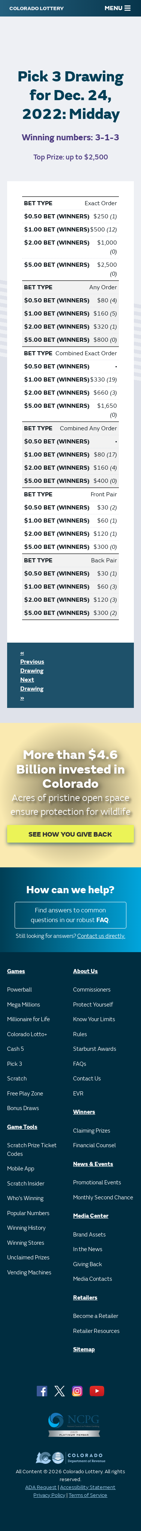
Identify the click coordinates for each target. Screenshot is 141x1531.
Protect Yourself (93, 1004)
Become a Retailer (95, 1316)
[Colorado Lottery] (36, 8)
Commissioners (92, 989)
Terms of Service (88, 1495)
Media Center (90, 1216)
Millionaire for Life (28, 1019)
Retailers (85, 1297)
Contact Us (87, 1078)
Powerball (19, 989)
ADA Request (41, 1487)
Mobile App (20, 1168)
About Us (85, 971)
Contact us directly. (101, 936)
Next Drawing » (32, 689)
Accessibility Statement (88, 1487)
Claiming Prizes (91, 1130)
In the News (87, 1249)
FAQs (79, 1064)
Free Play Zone (25, 1093)
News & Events (93, 1164)
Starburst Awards (94, 1049)
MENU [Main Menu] (117, 8)
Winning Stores (25, 1243)
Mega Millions (23, 1004)
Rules (80, 1034)
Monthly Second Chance (103, 1197)
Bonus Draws (23, 1108)
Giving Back (87, 1264)
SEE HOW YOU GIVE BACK (70, 834)
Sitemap (84, 1349)
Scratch (17, 1078)
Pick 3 (14, 1064)
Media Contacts (92, 1279)
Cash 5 (15, 1049)
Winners (84, 1112)
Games (16, 971)
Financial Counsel (94, 1145)
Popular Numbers (28, 1213)
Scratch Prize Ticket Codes (32, 1150)
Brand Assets (89, 1234)
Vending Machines (29, 1272)
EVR (78, 1093)
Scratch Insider (25, 1183)
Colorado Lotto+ (27, 1034)
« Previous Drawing (32, 662)
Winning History (26, 1228)
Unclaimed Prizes (28, 1257)
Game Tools (22, 1127)
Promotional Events (97, 1182)
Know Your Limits (94, 1019)
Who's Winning (25, 1198)
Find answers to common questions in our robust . (70, 915)
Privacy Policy (49, 1495)
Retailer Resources (96, 1331)
